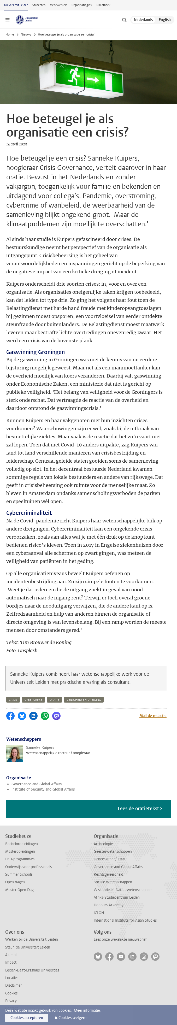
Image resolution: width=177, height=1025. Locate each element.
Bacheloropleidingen (21, 843)
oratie (54, 700)
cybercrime (33, 700)
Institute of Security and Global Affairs (43, 789)
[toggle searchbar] (124, 20)
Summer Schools (18, 874)
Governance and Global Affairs (36, 784)
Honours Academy (108, 905)
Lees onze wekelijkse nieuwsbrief (120, 939)
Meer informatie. (87, 1010)
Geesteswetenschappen (113, 851)
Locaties (11, 977)
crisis (13, 700)
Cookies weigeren (73, 1017)
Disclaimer (13, 985)
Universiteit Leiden (16, 5)
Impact (10, 962)
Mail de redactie (153, 715)
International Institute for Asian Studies (125, 920)
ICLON (99, 912)
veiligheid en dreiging (84, 700)
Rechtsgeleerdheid (108, 874)
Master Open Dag (19, 889)
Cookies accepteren (26, 1017)
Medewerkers (58, 5)
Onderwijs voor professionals (28, 866)
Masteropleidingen (20, 851)
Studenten (38, 5)
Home (9, 34)
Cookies (11, 993)
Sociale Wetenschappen (113, 882)
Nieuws (26, 34)
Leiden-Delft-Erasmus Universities (32, 970)
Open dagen (15, 882)
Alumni (10, 954)
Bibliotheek (103, 5)
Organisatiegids (82, 5)
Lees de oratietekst (138, 808)
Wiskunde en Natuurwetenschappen (123, 889)
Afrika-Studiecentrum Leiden (117, 897)
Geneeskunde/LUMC (110, 859)
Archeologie (103, 843)
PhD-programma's (19, 859)
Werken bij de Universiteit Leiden (31, 939)
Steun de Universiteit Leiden (27, 947)
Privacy (11, 1000)
